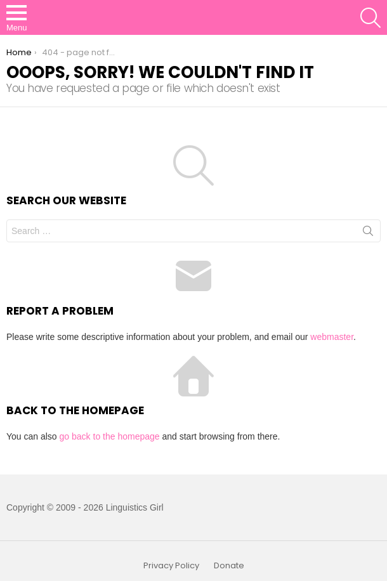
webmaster (331, 337)
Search (368, 233)
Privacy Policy (171, 566)
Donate (229, 566)
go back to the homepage (110, 436)
